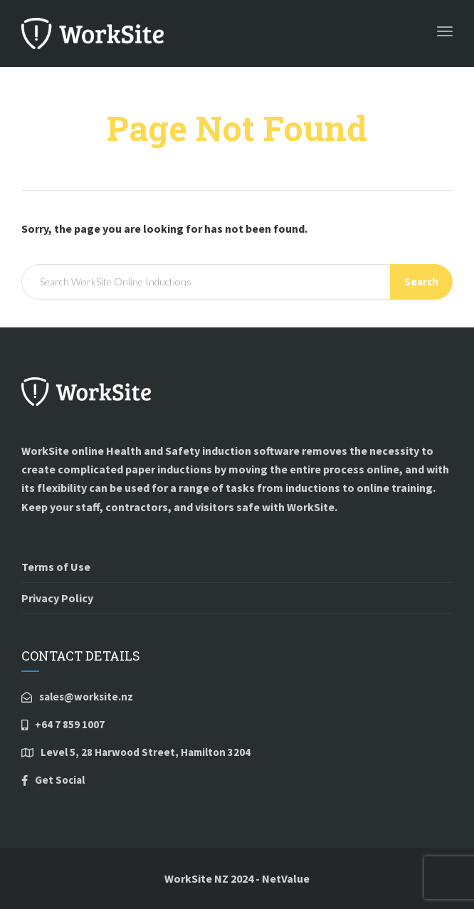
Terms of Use (55, 566)
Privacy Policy (57, 598)
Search (421, 281)
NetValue (286, 878)
